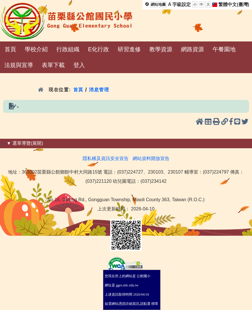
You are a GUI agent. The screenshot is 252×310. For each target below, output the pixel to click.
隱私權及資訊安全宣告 (106, 158)
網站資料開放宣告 (151, 158)
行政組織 (67, 49)
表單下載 (53, 65)
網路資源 (192, 49)
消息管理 (99, 89)
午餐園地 (224, 49)
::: (3, 143)
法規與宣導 (18, 65)
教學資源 (160, 49)
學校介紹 (36, 49)
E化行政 (98, 49)
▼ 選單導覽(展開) (25, 143)
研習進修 (129, 49)
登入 (79, 65)
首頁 (10, 49)
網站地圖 (158, 4)
